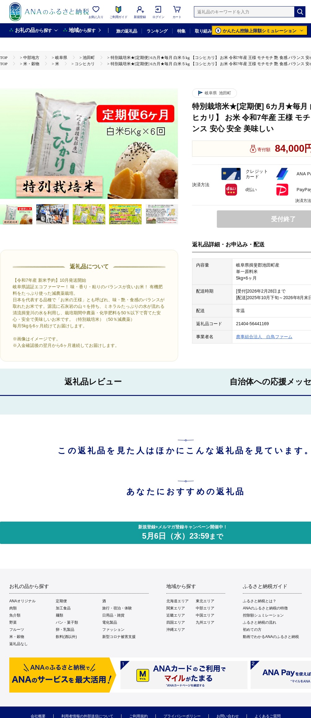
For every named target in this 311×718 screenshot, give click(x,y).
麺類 (59, 615)
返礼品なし (18, 644)
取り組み (203, 31)
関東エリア (175, 608)
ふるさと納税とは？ (259, 601)
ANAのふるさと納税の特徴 (265, 608)
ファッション (113, 629)
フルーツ (16, 629)
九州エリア (205, 622)
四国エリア (175, 622)
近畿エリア (175, 615)
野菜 (13, 622)
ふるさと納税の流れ (259, 622)
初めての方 (252, 629)
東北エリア (205, 601)
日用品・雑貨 (113, 615)
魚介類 (14, 615)
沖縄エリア (175, 629)
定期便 (61, 601)
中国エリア (205, 615)
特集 (181, 31)
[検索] (299, 11)
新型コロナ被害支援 (119, 637)
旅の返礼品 (126, 31)
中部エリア (205, 608)
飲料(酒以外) (66, 637)
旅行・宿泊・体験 (117, 608)
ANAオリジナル (22, 601)
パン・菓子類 (67, 622)
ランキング (157, 31)
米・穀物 (16, 637)
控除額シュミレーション (263, 615)
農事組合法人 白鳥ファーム (264, 336)
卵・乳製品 (65, 629)
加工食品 (63, 608)
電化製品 (109, 622)
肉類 (13, 608)
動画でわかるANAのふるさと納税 (271, 637)
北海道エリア (177, 601)
